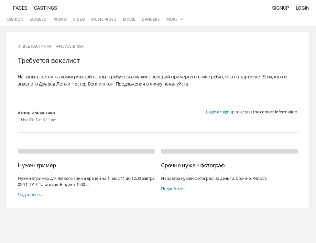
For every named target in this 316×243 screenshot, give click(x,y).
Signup (280, 8)
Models (38, 19)
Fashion (14, 19)
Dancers (151, 19)
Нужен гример (37, 165)
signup (228, 112)
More (174, 19)
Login (303, 8)
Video (79, 19)
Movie (129, 19)
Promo (59, 19)
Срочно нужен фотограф (193, 165)
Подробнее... (30, 194)
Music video (103, 19)
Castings (45, 8)
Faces (20, 8)
